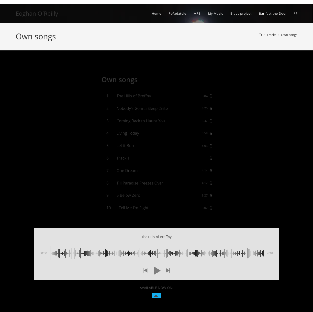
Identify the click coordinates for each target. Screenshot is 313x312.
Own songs (289, 35)
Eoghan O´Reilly (37, 13)
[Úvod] (260, 35)
